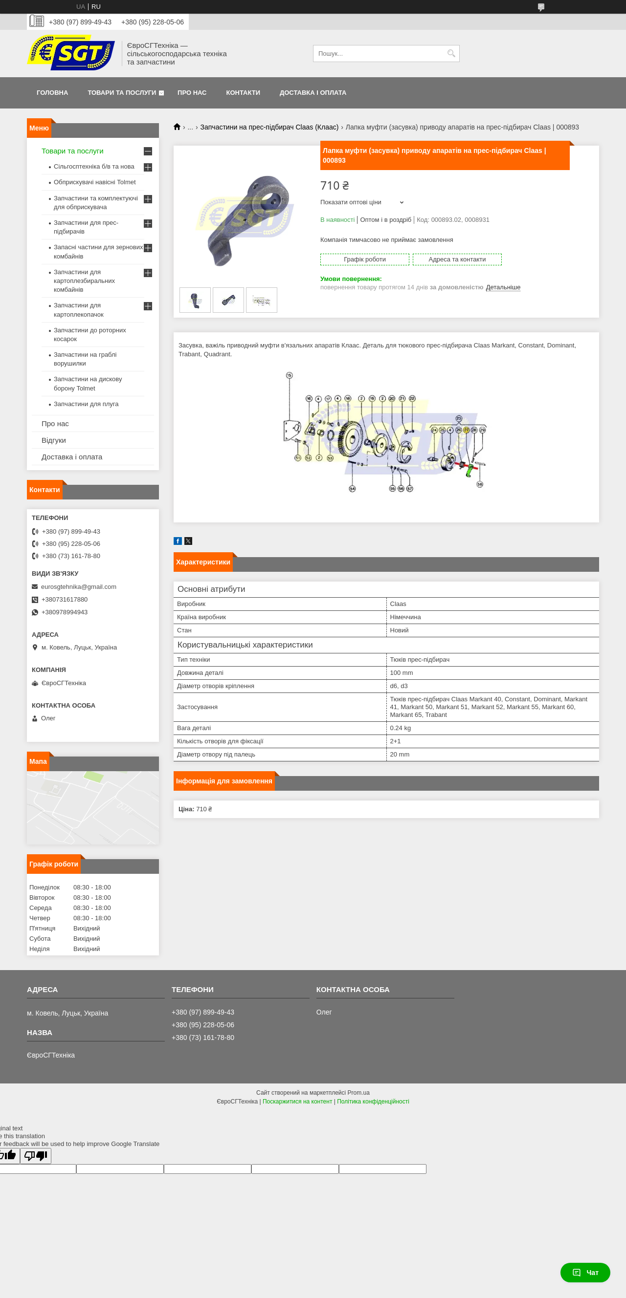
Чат (585, 1272)
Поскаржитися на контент (297, 1101)
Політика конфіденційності (373, 1101)
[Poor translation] (35, 1156)
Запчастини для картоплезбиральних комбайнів (84, 280)
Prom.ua (359, 1092)
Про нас (192, 92)
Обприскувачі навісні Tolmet (95, 182)
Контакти (243, 92)
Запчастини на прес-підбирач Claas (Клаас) (270, 127)
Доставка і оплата (313, 92)
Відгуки (54, 440)
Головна (52, 92)
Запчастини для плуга (86, 404)
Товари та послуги (122, 92)
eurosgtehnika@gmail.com (78, 586)
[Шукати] (451, 53)
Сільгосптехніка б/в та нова (94, 166)
